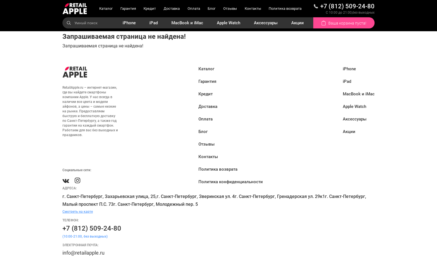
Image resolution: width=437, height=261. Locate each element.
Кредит (150, 8)
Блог (211, 8)
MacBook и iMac (187, 22)
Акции (297, 22)
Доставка (172, 8)
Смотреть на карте (77, 212)
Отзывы (230, 8)
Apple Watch (228, 22)
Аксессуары (266, 22)
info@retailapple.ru (83, 253)
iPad (153, 22)
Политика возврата (285, 8)
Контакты (253, 8)
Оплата (194, 8)
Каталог (106, 8)
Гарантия (128, 8)
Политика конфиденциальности (230, 181)
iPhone (129, 22)
